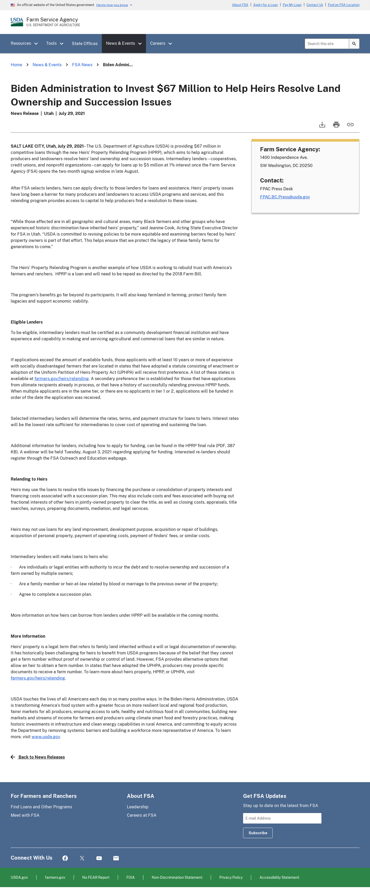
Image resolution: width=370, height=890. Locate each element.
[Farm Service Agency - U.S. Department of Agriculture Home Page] (53, 21)
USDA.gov (19, 877)
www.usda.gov (46, 736)
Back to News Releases (38, 757)
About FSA (240, 5)
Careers (157, 43)
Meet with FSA (25, 815)
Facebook (65, 858)
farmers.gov (55, 877)
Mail (116, 858)
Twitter (82, 858)
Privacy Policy (231, 877)
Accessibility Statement (279, 877)
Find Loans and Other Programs (41, 806)
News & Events (120, 43)
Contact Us (315, 5)
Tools (51, 43)
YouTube (99, 858)
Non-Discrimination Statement (177, 877)
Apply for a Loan (265, 5)
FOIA (130, 877)
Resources (21, 43)
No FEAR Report (95, 877)
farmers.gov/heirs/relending (61, 378)
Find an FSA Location (344, 5)
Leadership (138, 806)
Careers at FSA (141, 815)
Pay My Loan (292, 5)
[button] (38, 44)
